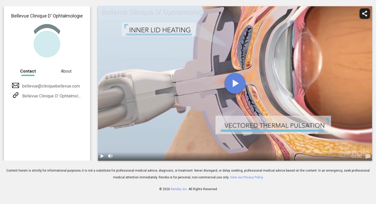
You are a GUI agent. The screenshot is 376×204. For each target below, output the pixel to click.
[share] (365, 13)
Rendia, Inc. (179, 189)
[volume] (110, 156)
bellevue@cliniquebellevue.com (50, 86)
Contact (28, 71)
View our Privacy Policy (246, 177)
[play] (235, 83)
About (66, 71)
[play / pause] (102, 156)
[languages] (368, 157)
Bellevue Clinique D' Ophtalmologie (53, 96)
